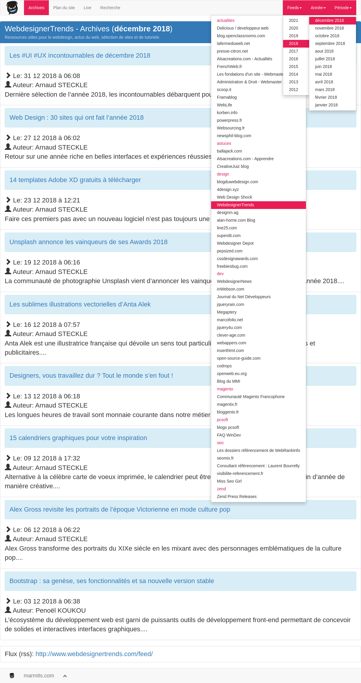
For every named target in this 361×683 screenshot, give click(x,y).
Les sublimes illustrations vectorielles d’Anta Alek (80, 304)
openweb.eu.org (232, 373)
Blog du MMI (228, 381)
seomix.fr (225, 458)
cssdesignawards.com (237, 258)
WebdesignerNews (234, 281)
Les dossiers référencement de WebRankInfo (258, 450)
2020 (293, 28)
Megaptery (227, 312)
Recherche (110, 7)
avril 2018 (324, 82)
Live (88, 7)
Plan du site (64, 7)
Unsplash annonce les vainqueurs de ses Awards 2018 (88, 242)
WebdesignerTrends (235, 204)
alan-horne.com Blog (236, 220)
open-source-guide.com (239, 358)
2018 (293, 43)
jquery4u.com (229, 327)
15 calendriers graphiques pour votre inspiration (78, 438)
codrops (224, 366)
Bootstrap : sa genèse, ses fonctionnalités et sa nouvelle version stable (111, 581)
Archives (36, 7)
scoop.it (224, 89)
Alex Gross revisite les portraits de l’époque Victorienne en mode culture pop (119, 509)
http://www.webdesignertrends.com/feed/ (94, 654)
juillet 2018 (325, 58)
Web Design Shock (234, 197)
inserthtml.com (230, 350)
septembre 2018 (330, 43)
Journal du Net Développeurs (244, 296)
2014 (293, 74)
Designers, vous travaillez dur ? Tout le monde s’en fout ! (91, 375)
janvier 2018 (326, 105)
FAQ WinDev (229, 435)
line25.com (227, 227)
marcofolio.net (230, 319)
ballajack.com (229, 151)
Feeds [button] (294, 7)
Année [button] (318, 7)
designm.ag (227, 212)
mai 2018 (323, 74)
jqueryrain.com (230, 304)
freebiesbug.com (232, 266)
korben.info (227, 112)
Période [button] (343, 7)
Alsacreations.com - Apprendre (245, 158)
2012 (293, 89)
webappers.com (231, 342)
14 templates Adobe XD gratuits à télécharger (75, 180)
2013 (293, 82)
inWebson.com (230, 289)
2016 (293, 58)
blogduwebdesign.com (237, 181)
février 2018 (326, 97)
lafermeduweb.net (233, 43)
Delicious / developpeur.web (243, 28)
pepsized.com (230, 251)
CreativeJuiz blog (233, 166)
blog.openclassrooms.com (241, 35)
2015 (293, 66)
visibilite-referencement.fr (240, 473)
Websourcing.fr (231, 128)
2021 (293, 20)
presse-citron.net (232, 51)
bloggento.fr (228, 412)
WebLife (224, 105)
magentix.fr (227, 404)
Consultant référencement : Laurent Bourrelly (258, 465)
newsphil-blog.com (234, 135)
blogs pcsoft (228, 427)
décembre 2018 (329, 20)
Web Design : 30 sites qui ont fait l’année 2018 (76, 117)
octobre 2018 (327, 35)
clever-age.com (231, 335)
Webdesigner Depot (235, 243)
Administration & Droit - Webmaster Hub (254, 82)
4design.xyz (228, 189)
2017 (293, 51)
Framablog (227, 97)
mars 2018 (325, 89)
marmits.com (39, 676)
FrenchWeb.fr (229, 66)
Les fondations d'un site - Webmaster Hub (255, 74)
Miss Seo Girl (229, 481)
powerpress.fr (229, 120)
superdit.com (229, 235)
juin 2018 (323, 66)
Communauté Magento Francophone (251, 396)
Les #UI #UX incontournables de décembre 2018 (79, 55)
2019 (293, 35)
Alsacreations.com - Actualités (244, 58)
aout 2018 (324, 51)
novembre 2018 (329, 28)
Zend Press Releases (237, 496)
